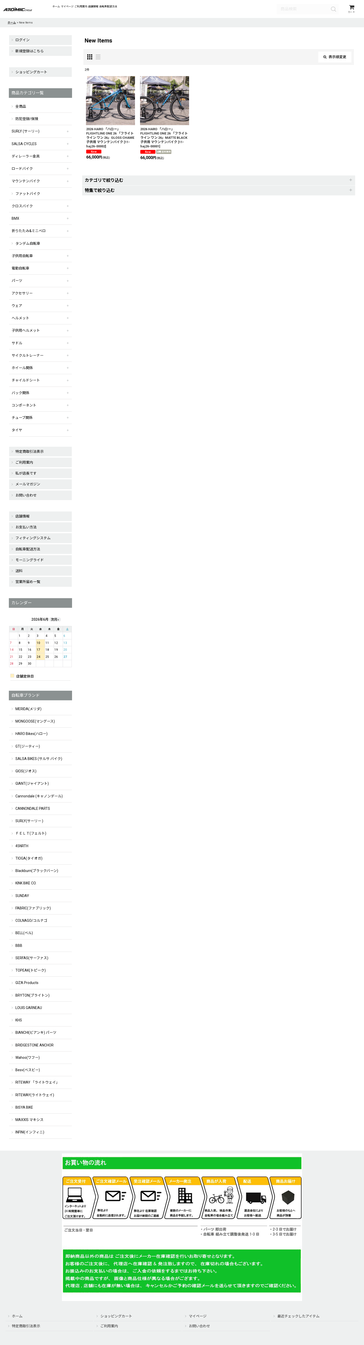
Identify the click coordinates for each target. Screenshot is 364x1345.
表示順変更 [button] (334, 58)
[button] (218, 182)
